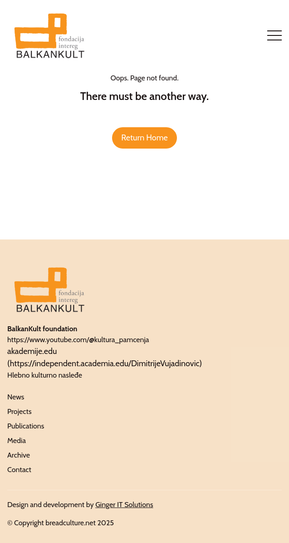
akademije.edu (32, 351)
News (15, 397)
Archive (18, 455)
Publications (25, 426)
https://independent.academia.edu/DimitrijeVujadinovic (105, 364)
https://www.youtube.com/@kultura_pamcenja (78, 339)
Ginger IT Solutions (124, 504)
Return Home (144, 138)
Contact (19, 469)
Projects (19, 411)
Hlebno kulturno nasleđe (44, 375)
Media (16, 440)
